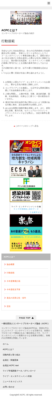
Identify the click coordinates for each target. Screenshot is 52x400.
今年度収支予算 (13, 289)
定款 (9, 306)
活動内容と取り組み (11, 355)
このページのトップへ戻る (26, 126)
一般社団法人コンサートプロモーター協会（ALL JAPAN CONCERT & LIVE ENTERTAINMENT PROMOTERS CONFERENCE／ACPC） (12, 3)
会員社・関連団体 (10, 360)
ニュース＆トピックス (12, 381)
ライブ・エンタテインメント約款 (17, 376)
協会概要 (10, 264)
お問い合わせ (8, 387)
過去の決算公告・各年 (16, 298)
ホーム (6, 344)
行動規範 (10, 273)
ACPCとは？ (8, 349)
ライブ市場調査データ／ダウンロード (19, 371)
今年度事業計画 (13, 281)
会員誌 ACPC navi (11, 365)
